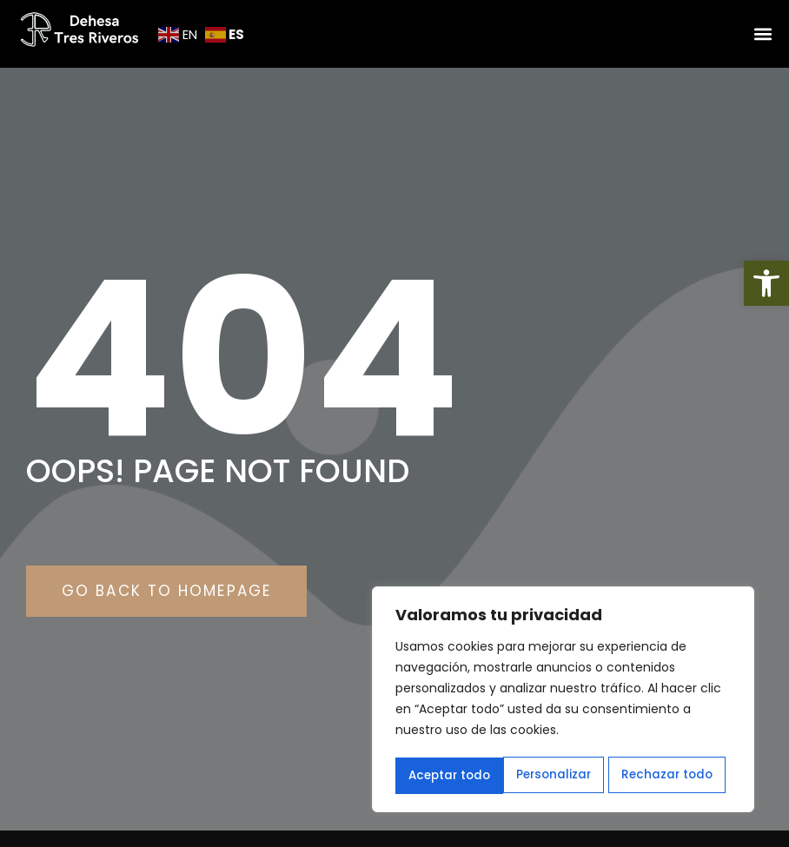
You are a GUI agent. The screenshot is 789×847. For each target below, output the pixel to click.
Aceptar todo (676, 775)
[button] (766, 283)
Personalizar (445, 775)
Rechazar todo (559, 775)
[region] (563, 701)
